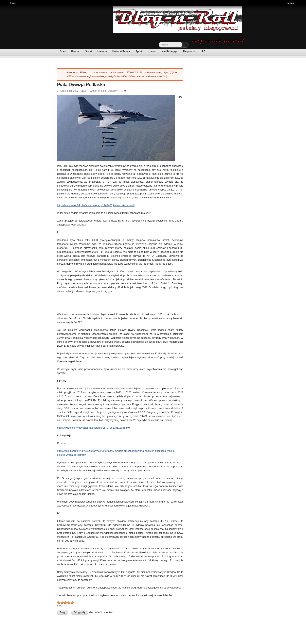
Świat (88, 51)
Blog (62, 612)
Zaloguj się (79, 612)
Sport (138, 51)
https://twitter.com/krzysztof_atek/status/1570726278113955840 (93, 427)
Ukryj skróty (301, 3)
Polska (75, 51)
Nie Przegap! (169, 51)
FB (203, 51)
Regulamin (189, 51)
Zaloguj (290, 3)
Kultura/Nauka (121, 51)
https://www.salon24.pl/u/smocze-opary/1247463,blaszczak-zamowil (96, 205)
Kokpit (14, 2)
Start (63, 51)
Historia (102, 51)
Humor (152, 51)
